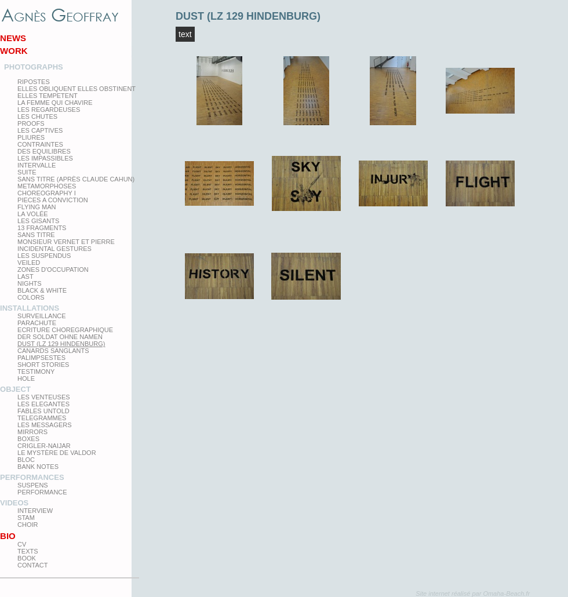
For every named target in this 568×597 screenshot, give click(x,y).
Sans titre (36, 234)
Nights (29, 283)
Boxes (28, 438)
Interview (35, 510)
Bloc (26, 459)
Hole (26, 378)
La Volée (32, 213)
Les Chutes (37, 116)
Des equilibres (44, 151)
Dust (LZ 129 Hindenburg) (61, 343)
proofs (30, 123)
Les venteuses (43, 397)
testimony (35, 371)
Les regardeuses (48, 109)
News (13, 38)
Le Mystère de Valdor (56, 452)
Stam (26, 517)
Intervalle (36, 165)
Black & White (42, 290)
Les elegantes (43, 404)
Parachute (36, 322)
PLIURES (31, 137)
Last (25, 276)
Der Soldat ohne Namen (60, 336)
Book (26, 558)
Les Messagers (44, 424)
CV (21, 544)
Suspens (32, 485)
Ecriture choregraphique (65, 329)
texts (27, 551)
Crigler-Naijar (44, 445)
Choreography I (46, 193)
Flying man (36, 206)
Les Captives (40, 130)
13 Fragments (41, 227)
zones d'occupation (53, 269)
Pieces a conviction (52, 199)
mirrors (32, 431)
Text (185, 34)
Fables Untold (43, 410)
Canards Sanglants (53, 350)
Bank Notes (38, 466)
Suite (26, 172)
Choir (27, 524)
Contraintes (40, 144)
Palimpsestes (41, 357)
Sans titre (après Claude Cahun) (75, 179)
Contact (32, 565)
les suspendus (44, 255)
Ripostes (33, 81)
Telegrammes (41, 417)
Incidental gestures (54, 248)
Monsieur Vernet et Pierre (66, 241)
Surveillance (41, 315)
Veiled (28, 262)
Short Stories (43, 364)
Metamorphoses (46, 186)
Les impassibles (45, 158)
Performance (42, 492)
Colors (30, 297)
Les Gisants (38, 220)
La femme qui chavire (54, 102)
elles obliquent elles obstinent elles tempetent (76, 92)
